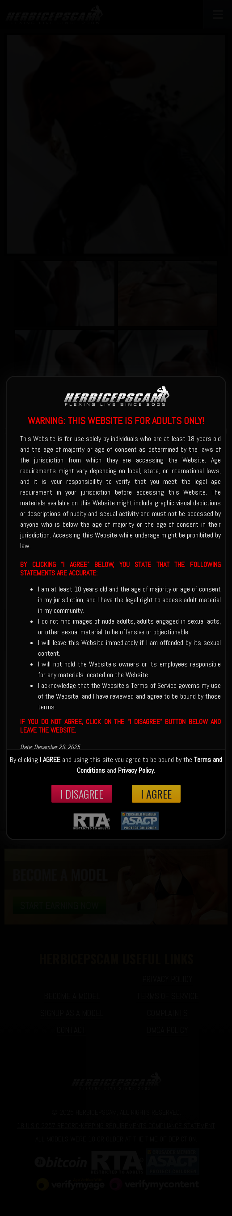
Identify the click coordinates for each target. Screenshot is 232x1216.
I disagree (81, 794)
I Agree (156, 794)
